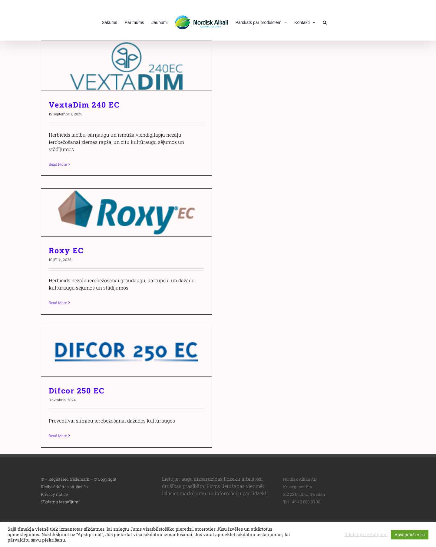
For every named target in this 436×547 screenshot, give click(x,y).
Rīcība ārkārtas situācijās (64, 486)
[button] (325, 21)
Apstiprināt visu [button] (410, 534)
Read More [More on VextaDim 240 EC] (58, 164)
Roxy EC (66, 250)
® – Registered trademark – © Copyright (79, 479)
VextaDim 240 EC (84, 105)
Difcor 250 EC (76, 391)
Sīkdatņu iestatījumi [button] (60, 502)
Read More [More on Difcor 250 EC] (58, 435)
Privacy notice (54, 494)
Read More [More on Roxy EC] (58, 302)
